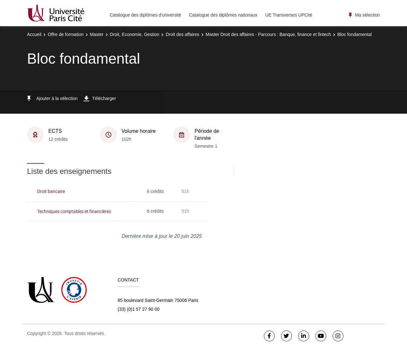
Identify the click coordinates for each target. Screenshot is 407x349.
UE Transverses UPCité (288, 15)
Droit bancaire (51, 191)
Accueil (34, 34)
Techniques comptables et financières (74, 211)
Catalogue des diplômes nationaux (223, 15)
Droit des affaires (182, 34)
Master (97, 34)
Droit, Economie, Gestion (135, 34)
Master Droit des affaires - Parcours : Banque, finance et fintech (268, 34)
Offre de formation (66, 34)
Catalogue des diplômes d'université (145, 15)
